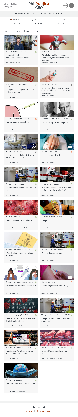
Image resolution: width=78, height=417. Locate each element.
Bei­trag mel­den (9, 7)
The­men (64, 20)
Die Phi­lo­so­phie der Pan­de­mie (19, 221)
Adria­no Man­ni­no (47, 62)
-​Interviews (15, 20)
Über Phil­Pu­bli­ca (10, 4)
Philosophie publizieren (52, 13)
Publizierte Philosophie (25, 13)
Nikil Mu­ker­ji (23, 326)
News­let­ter (61, 24)
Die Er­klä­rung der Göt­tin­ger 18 (54, 122)
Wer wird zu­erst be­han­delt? (53, 253)
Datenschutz (39, 411)
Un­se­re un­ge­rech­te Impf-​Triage (54, 286)
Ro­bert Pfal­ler (23, 228)
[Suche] (42, 19)
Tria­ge (44, 221)
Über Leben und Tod (50, 155)
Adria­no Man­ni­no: (21, 56)
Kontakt (48, 411)
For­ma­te (38, 24)
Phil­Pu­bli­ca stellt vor (13, 62)
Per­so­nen (16, 24)
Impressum (29, 411)
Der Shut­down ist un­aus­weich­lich (20, 384)
